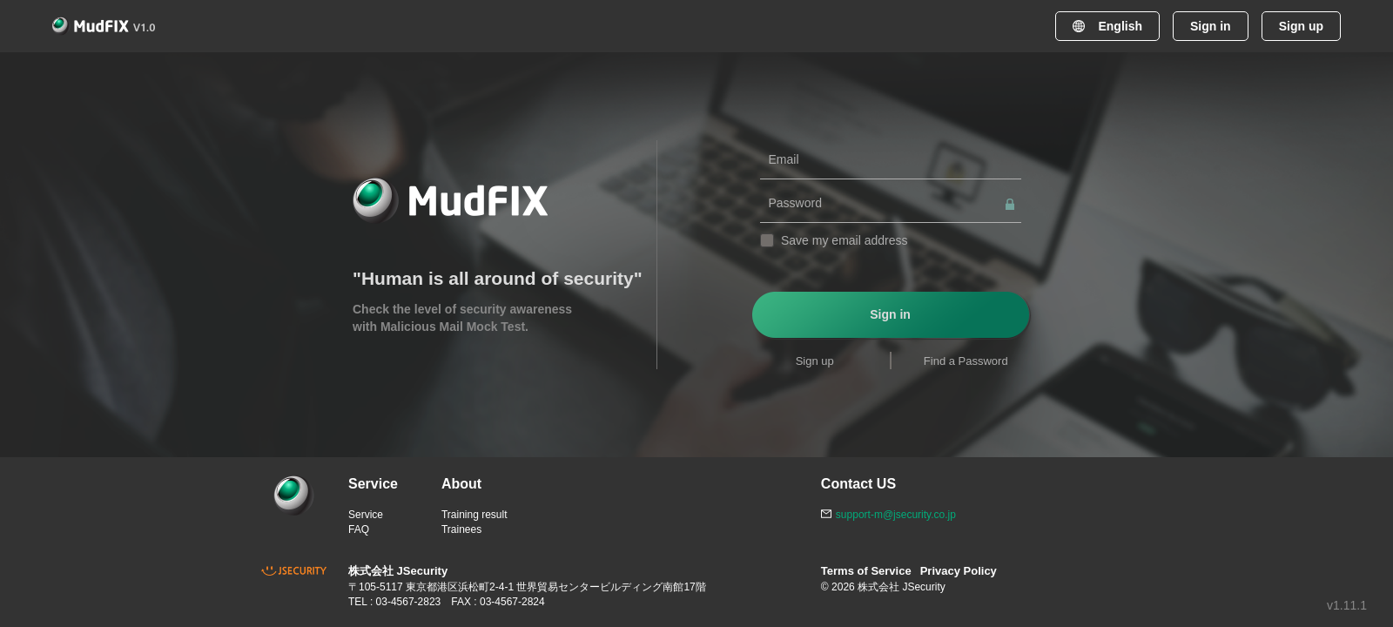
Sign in (1210, 26)
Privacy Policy (958, 570)
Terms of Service (866, 570)
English (1107, 26)
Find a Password (966, 360)
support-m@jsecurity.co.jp (896, 515)
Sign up (1301, 26)
